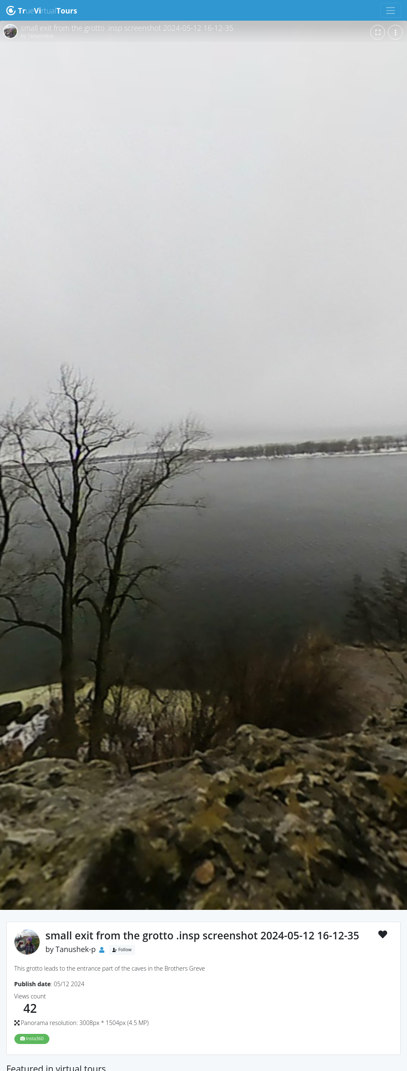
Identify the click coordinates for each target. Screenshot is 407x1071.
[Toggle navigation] (390, 10)
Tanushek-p (76, 949)
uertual (41, 10)
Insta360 (32, 1038)
